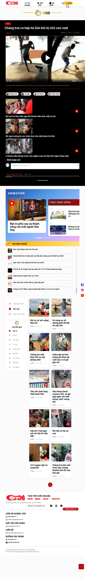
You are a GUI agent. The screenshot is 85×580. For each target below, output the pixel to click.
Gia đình (15, 353)
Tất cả (15, 331)
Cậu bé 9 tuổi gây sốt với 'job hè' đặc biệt (39, 433)
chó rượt (40, 94)
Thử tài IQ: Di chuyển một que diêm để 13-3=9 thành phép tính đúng (37, 269)
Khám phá (16, 349)
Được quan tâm (18, 304)
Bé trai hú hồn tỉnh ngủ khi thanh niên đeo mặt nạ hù (30, 116)
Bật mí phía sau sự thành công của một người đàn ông (24, 226)
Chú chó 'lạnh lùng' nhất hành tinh (39, 392)
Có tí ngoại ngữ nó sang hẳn (38, 466)
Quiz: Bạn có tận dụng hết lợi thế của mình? (28, 263)
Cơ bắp (27, 94)
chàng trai (13, 94)
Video (8, 23)
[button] (62, 3)
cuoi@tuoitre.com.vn (13, 526)
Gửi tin (68, 3)
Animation (16, 367)
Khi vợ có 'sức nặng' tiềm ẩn (39, 321)
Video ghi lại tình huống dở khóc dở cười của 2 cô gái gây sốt (60, 358)
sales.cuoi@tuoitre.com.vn (14, 519)
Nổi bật (40, 4)
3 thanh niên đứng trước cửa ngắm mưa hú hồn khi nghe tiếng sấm (37, 156)
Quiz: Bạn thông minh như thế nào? (25, 249)
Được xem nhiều (18, 314)
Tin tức (15, 344)
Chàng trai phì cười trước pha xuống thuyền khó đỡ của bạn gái (61, 469)
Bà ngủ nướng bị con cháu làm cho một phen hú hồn (30, 136)
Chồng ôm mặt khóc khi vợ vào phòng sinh (37, 357)
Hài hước (16, 340)
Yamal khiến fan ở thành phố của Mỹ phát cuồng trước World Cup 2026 (38, 256)
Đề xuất (51, 4)
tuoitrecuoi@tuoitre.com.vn (15, 533)
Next (81, 217)
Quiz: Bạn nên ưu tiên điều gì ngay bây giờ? (28, 282)
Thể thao (16, 363)
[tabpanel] (27, 216)
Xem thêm (9, 177)
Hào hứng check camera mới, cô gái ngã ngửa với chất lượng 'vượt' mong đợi (61, 396)
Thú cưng (16, 358)
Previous (5, 217)
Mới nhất (16, 309)
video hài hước (57, 94)
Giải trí (15, 335)
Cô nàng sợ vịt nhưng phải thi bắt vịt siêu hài (61, 323)
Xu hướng (27, 4)
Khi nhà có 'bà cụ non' (60, 432)
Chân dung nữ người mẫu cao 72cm (26, 276)
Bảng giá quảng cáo (70, 509)
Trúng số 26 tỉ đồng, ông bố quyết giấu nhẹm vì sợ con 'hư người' (36, 289)
